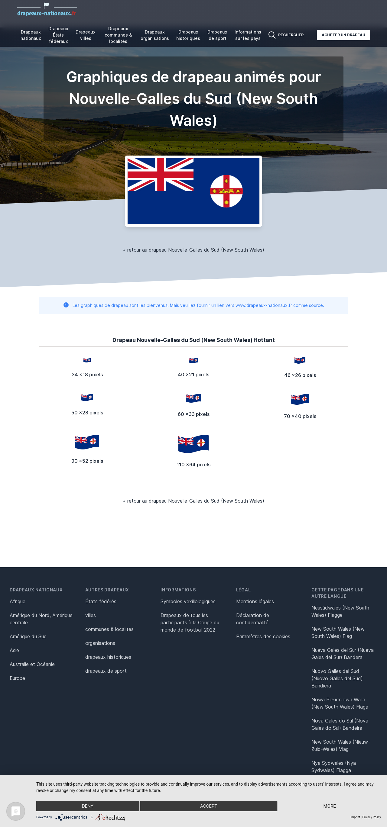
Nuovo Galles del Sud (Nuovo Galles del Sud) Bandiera (337, 678)
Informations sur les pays (248, 35)
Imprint (355, 817)
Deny (87, 806)
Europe (17, 678)
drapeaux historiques (108, 657)
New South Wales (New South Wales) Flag (338, 632)
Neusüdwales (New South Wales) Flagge (340, 611)
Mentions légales (255, 601)
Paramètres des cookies (263, 636)
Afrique (17, 601)
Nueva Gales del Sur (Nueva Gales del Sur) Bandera (342, 653)
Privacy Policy (371, 817)
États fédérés (100, 601)
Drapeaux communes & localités (118, 35)
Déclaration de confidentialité (252, 619)
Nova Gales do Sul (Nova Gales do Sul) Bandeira (339, 724)
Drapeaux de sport (217, 35)
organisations (100, 643)
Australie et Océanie (32, 664)
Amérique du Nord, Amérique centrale (41, 619)
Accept (208, 806)
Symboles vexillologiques (188, 601)
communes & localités (109, 629)
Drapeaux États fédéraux (58, 35)
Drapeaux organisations (155, 35)
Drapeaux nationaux (31, 35)
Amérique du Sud (28, 636)
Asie (14, 650)
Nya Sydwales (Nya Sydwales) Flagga (333, 766)
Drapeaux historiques (188, 35)
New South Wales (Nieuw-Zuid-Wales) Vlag (340, 745)
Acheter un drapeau (343, 35)
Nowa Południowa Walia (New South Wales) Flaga (339, 703)
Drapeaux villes (86, 35)
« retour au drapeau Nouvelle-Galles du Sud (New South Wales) (193, 250)
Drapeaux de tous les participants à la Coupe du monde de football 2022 (190, 622)
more (330, 806)
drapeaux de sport (106, 671)
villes (90, 615)
